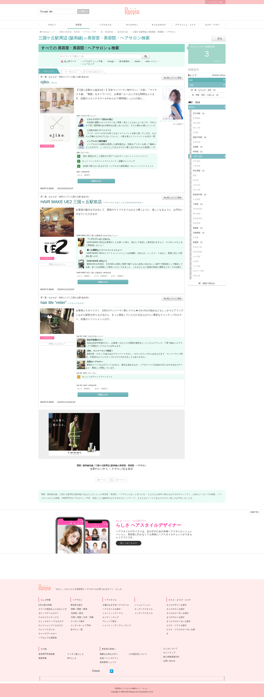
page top (254, 512)
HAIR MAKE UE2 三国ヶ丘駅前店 (91, 201)
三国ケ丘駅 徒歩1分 (80, 197)
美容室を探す (76, 605)
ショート (106, 613)
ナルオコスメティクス (48, 617)
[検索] (56, 11)
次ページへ (121, 480)
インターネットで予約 (80, 625)
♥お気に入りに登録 (172, 78)
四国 (79, 617)
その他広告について (138, 654)
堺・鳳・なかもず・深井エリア (54, 77)
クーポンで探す (77, 621)
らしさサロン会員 (215, 2)
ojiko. (48, 82)
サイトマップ (168, 652)
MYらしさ (72, 658)
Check (96, 670)
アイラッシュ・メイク (185, 25)
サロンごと (49, 71)
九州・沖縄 (88, 617)
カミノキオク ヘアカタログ (50, 621)
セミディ (106, 617)
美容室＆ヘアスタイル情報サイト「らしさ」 (132, 688)
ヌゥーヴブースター (47, 633)
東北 (81, 613)
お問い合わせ (168, 661)
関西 (79, 609)
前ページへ (102, 480)
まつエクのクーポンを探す (178, 621)
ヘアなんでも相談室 (47, 637)
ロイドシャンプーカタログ (50, 625)
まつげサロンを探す (175, 617)
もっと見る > (178, 124)
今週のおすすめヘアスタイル (115, 605)
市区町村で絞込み (219, 75)
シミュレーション (142, 605)
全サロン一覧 (76, 629)
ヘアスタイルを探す (111, 609)
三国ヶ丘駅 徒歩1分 (80, 77)
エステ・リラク (212, 25)
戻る (220, 38)
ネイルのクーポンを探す (177, 613)
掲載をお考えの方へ (109, 654)
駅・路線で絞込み (207, 283)
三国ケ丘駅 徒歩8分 (80, 297)
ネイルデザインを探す (176, 605)
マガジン (52, 25)
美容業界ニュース (108, 662)
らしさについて (169, 648)
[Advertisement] (138, 434)
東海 (85, 609)
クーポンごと (72, 71)
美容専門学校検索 (46, 654)
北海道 (74, 613)
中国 (73, 617)
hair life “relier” (62, 302)
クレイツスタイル (46, 629)
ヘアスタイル (105, 25)
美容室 (79, 25)
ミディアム (118, 613)
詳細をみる (96, 181)
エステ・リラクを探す (176, 625)
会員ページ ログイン (109, 658)
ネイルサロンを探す (175, 609)
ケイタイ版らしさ (75, 654)
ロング (116, 617)
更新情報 (42, 658)
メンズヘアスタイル (143, 613)
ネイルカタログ (159, 25)
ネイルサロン (132, 25)
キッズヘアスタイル (143, 609)
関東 (73, 609)
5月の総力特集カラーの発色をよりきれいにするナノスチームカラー (52, 609)
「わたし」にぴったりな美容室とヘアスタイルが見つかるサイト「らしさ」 (88, 589)
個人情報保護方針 (170, 657)
